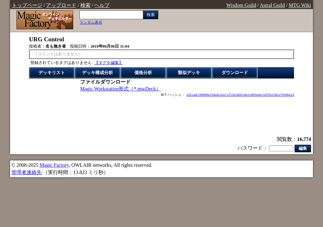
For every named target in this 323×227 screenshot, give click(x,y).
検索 (85, 5)
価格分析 (143, 72)
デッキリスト (51, 72)
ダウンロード (234, 72)
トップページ (27, 5)
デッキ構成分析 (97, 72)
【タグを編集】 (108, 63)
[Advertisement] (161, 117)
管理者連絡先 (26, 172)
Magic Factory (54, 165)
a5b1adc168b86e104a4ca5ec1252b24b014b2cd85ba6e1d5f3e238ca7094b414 (240, 94)
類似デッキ (189, 72)
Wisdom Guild (241, 5)
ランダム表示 (90, 22)
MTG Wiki (300, 5)
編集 (303, 148)
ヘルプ (101, 5)
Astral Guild (272, 5)
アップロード (61, 5)
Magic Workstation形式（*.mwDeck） (120, 88)
